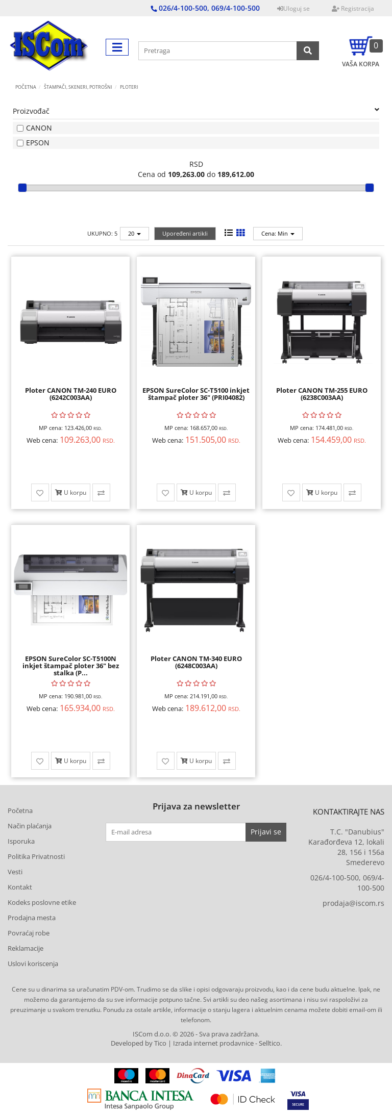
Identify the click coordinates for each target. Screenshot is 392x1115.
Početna (25, 87)
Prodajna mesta (32, 917)
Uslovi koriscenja (33, 963)
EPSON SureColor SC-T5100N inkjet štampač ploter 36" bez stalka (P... (70, 666)
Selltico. (270, 1043)
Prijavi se (266, 832)
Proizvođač (196, 111)
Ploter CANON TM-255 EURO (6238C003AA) (322, 394)
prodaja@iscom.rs (353, 903)
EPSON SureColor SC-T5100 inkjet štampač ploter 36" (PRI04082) (196, 394)
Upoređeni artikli (185, 233)
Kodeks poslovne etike (42, 902)
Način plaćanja (30, 825)
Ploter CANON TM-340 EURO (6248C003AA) (196, 662)
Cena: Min (278, 233)
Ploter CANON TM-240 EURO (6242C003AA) (70, 394)
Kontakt (20, 887)
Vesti (15, 871)
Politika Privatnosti (36, 856)
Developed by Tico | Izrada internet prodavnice (182, 1043)
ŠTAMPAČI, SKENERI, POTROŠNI (78, 87)
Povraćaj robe (29, 932)
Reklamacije (25, 948)
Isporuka (21, 841)
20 (134, 233)
